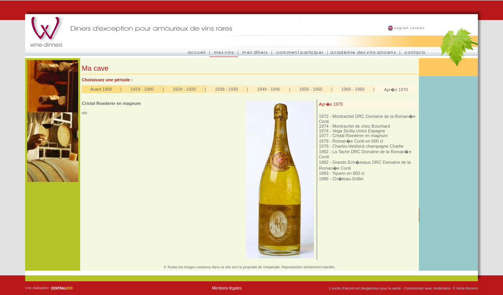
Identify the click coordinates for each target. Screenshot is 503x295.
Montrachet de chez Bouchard (361, 126)
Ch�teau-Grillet (347, 178)
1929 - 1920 (184, 89)
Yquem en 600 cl (348, 173)
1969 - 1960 (353, 89)
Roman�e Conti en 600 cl (357, 141)
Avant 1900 (101, 89)
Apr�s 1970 (396, 89)
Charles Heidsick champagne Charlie (368, 146)
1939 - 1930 (226, 89)
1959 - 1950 (310, 89)
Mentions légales (227, 288)
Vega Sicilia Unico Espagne (359, 130)
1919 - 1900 (142, 89)
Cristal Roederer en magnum (360, 135)
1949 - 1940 (268, 89)
